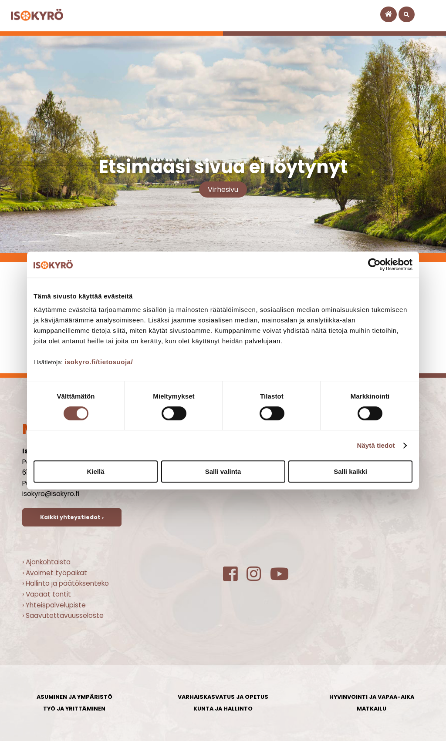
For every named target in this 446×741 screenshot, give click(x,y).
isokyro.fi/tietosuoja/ (98, 361)
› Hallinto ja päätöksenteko (65, 583)
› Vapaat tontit (46, 594)
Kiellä (95, 471)
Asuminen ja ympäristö (74, 697)
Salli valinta (223, 471)
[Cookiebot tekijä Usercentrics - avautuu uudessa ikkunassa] (374, 264)
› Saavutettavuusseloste (63, 615)
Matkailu (371, 708)
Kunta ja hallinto (223, 708)
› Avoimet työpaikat (54, 572)
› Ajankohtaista (46, 562)
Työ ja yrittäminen (74, 708)
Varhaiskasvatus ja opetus (223, 697)
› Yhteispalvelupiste (54, 605)
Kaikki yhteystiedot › (72, 517)
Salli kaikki (350, 471)
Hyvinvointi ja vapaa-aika (371, 697)
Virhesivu (223, 189)
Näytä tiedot (376, 445)
